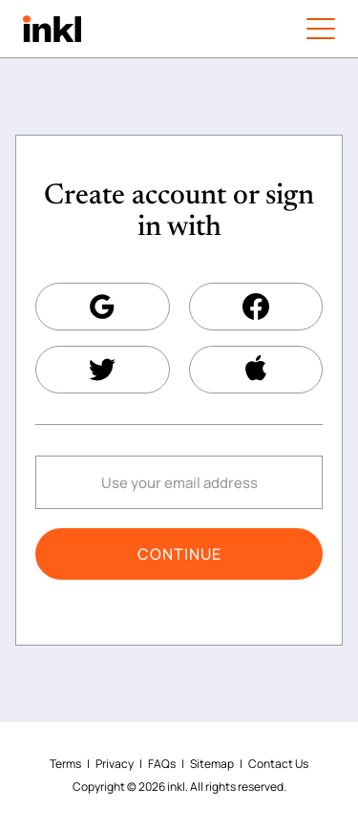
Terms (65, 763)
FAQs (162, 763)
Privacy (114, 763)
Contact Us (278, 763)
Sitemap (212, 763)
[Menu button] (320, 28)
